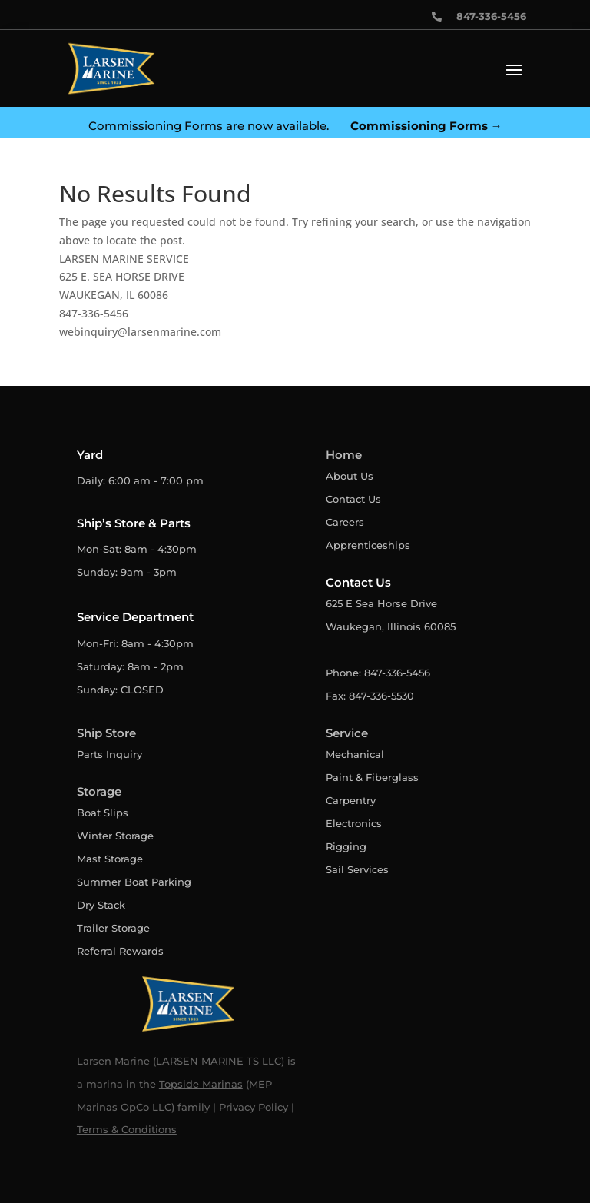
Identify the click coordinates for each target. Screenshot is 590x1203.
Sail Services (357, 869)
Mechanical (355, 754)
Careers (345, 522)
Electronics (354, 823)
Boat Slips (102, 812)
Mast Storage (110, 858)
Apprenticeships (368, 545)
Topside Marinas (201, 1084)
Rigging (346, 846)
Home (344, 454)
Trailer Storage (113, 928)
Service (347, 733)
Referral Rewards (120, 951)
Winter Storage (115, 835)
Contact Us (353, 499)
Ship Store (106, 733)
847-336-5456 (93, 313)
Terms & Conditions (127, 1129)
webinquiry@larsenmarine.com (140, 331)
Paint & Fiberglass (372, 777)
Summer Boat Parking (134, 882)
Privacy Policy (253, 1107)
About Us (349, 476)
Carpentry (351, 800)
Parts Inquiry (109, 754)
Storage (99, 791)
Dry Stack (101, 905)
